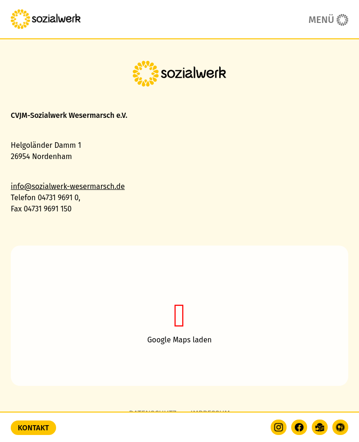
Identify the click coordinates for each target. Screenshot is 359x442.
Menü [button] (321, 20)
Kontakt (33, 427)
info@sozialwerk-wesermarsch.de (68, 186)
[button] (179, 315)
